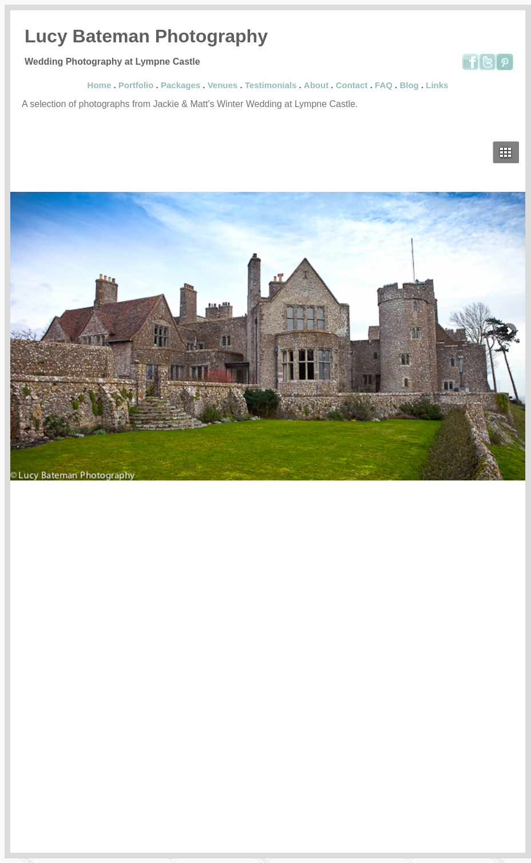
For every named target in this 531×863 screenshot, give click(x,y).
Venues (223, 85)
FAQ (384, 85)
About (316, 85)
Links (437, 85)
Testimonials (271, 85)
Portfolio (136, 85)
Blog (408, 85)
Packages (180, 85)
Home (100, 85)
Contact (352, 85)
